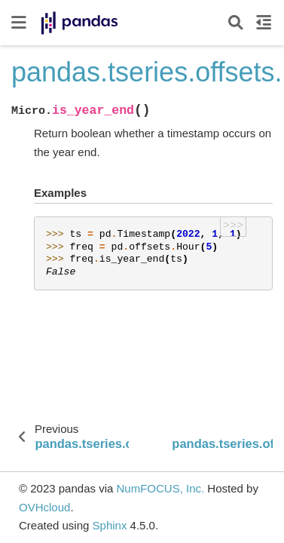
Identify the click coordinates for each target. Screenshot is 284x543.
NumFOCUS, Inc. (160, 488)
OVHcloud (44, 507)
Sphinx (110, 525)
